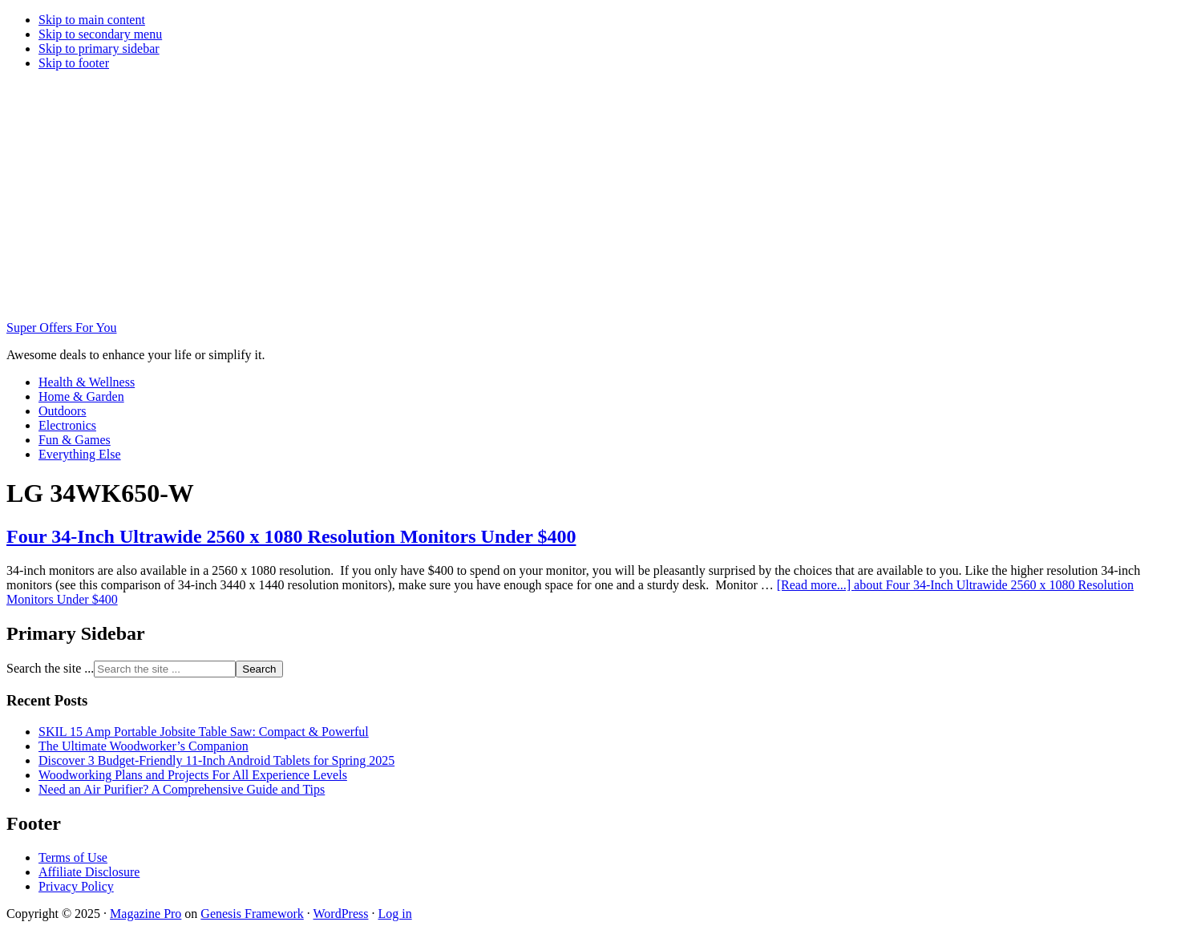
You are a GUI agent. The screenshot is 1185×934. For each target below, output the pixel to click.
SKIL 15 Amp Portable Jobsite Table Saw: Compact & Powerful (203, 731)
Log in (394, 913)
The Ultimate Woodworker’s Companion (143, 746)
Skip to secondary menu (100, 34)
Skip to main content (91, 19)
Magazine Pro (145, 913)
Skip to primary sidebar (99, 48)
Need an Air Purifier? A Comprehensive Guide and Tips (181, 789)
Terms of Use (72, 857)
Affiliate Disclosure (89, 872)
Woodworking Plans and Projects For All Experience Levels (192, 775)
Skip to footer (73, 63)
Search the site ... (50, 668)
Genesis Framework (251, 913)
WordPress (341, 913)
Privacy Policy (76, 886)
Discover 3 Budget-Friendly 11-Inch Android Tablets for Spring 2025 (216, 760)
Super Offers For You (61, 327)
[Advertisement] (592, 195)
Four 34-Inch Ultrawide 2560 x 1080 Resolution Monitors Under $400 (291, 536)
